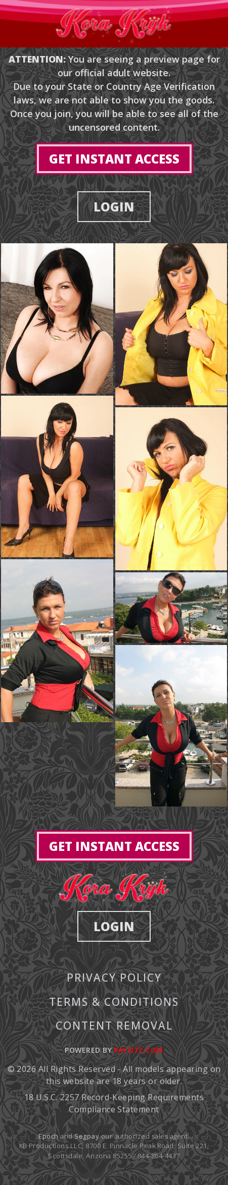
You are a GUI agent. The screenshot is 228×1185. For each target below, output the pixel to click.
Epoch (49, 1136)
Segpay (87, 1136)
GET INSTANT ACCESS (114, 158)
